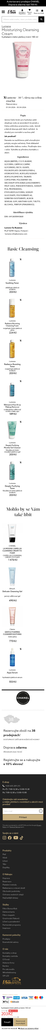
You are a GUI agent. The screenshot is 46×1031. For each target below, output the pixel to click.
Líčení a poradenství (11, 921)
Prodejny (6, 939)
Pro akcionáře (8, 969)
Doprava (6, 878)
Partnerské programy (12, 925)
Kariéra (6, 966)
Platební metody (10, 884)
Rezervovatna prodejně (20, 1022)
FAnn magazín (9, 915)
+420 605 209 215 (12, 786)
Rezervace (7, 881)
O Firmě (6, 959)
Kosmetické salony (11, 942)
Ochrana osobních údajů (13, 894)
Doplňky (6, 867)
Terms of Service (15, 827)
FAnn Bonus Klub (10, 908)
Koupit (7, 1022)
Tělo (4, 864)
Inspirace (6, 928)
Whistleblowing (9, 972)
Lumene (6, 26)
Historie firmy (8, 962)
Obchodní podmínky (11, 891)
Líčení (5, 861)
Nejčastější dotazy (10, 898)
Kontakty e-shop (10, 953)
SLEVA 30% (14, 1011)
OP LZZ (6, 975)
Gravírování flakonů (11, 918)
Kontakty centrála (10, 956)
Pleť (4, 854)
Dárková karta (9, 912)
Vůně (5, 857)
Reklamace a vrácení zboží (14, 888)
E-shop (6, 782)
